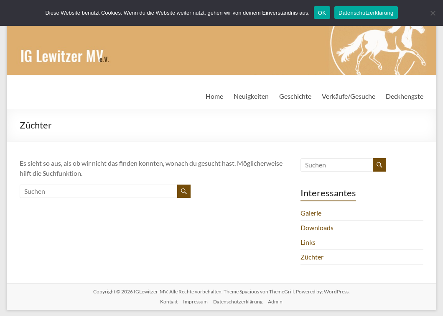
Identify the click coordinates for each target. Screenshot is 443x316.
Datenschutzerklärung (237, 301)
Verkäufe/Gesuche (348, 96)
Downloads (317, 227)
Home (214, 96)
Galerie (310, 213)
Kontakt (169, 301)
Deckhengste (404, 96)
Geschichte (295, 96)
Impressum (195, 301)
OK (322, 13)
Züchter (311, 257)
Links (308, 242)
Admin (275, 301)
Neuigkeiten (251, 96)
